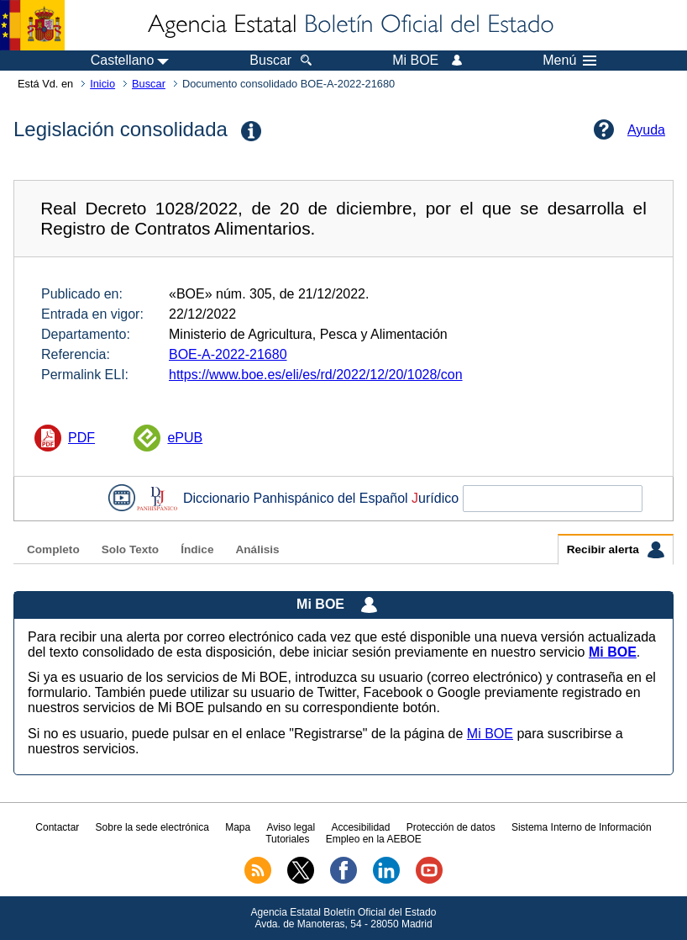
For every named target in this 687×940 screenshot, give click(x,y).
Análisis (257, 549)
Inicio (102, 83)
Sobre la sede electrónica (152, 827)
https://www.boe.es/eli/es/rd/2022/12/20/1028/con (316, 374)
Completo (53, 549)
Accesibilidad (360, 827)
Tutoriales (287, 839)
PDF (81, 437)
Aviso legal (290, 827)
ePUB (184, 437)
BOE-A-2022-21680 (228, 354)
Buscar (148, 83)
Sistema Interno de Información (581, 827)
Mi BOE (490, 733)
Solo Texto (130, 549)
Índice (197, 549)
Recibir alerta (615, 549)
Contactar (57, 827)
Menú (569, 60)
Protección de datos (451, 827)
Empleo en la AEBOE (374, 839)
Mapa (237, 827)
